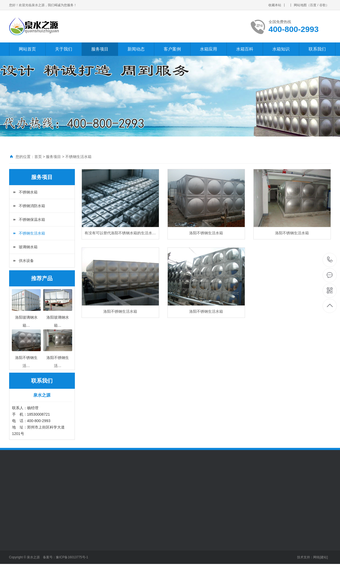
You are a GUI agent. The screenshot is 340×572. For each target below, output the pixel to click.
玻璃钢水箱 (28, 247)
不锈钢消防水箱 (32, 206)
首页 (38, 156)
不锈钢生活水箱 (78, 156)
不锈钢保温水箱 (32, 219)
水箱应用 (208, 49)
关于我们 (63, 49)
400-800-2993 (330, 260)
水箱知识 (281, 49)
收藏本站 (274, 5)
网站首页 (27, 49)
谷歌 (322, 5)
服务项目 (99, 49)
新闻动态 (136, 49)
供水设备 (26, 260)
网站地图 (300, 5)
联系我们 (317, 49)
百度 (313, 5)
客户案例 (172, 49)
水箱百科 (244, 49)
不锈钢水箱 (28, 192)
